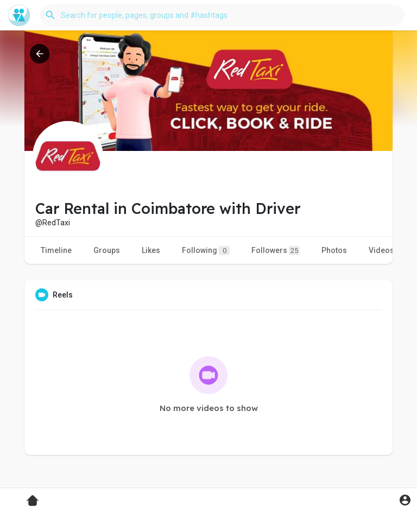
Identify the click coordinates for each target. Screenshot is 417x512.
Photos (334, 250)
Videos (381, 250)
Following (206, 250)
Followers (275, 250)
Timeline (56, 250)
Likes (151, 250)
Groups (106, 250)
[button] (222, 15)
